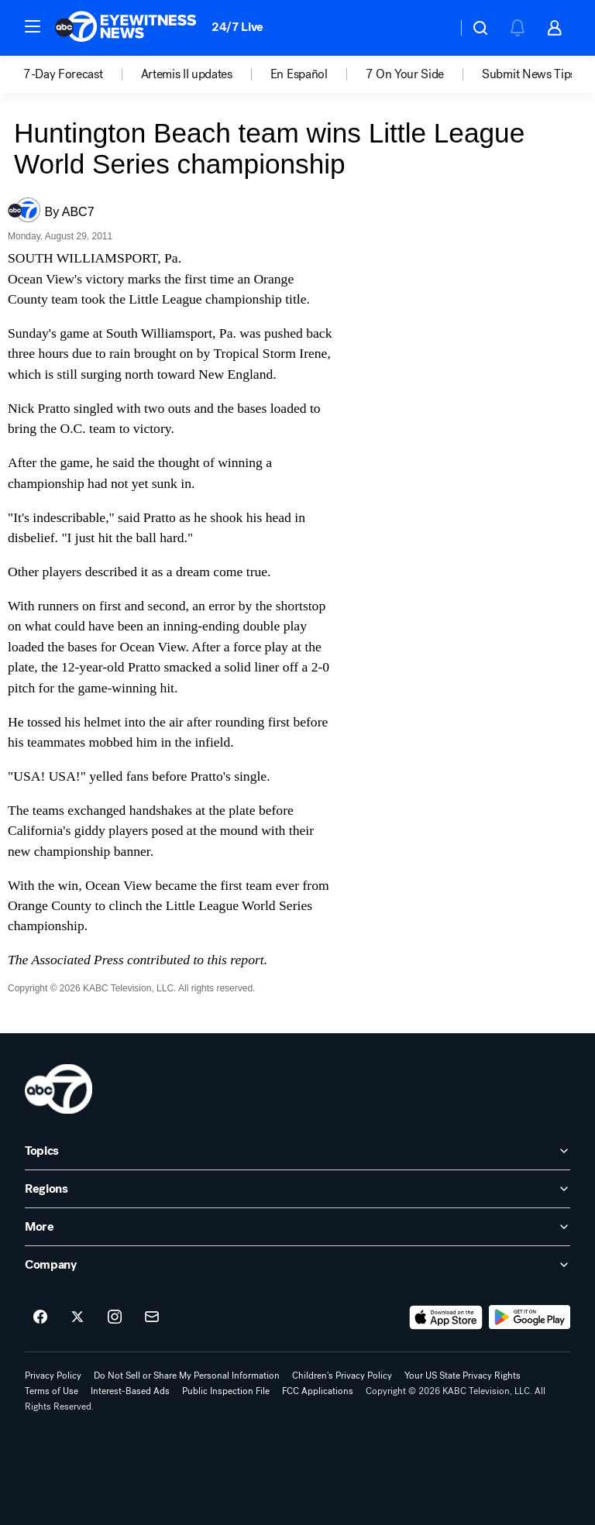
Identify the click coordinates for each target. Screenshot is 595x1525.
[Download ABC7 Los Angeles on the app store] (446, 1317)
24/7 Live (237, 27)
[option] (82, 74)
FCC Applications (317, 1391)
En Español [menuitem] (299, 74)
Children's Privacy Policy (342, 1375)
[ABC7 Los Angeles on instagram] (114, 1317)
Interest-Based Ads (130, 1391)
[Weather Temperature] (433, 27)
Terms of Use (51, 1391)
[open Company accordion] (297, 1265)
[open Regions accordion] (297, 1189)
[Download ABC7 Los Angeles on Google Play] (529, 1317)
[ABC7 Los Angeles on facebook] (40, 1317)
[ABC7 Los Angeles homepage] (125, 28)
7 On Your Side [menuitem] (405, 74)
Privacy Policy (53, 1375)
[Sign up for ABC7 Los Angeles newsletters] (151, 1317)
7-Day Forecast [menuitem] (63, 74)
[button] (32, 26)
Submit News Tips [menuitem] (529, 74)
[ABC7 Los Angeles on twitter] (77, 1317)
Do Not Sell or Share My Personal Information (187, 1375)
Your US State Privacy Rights (462, 1375)
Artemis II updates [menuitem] (186, 74)
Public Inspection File (226, 1391)
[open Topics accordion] (297, 1151)
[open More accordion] (297, 1227)
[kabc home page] (58, 1089)
